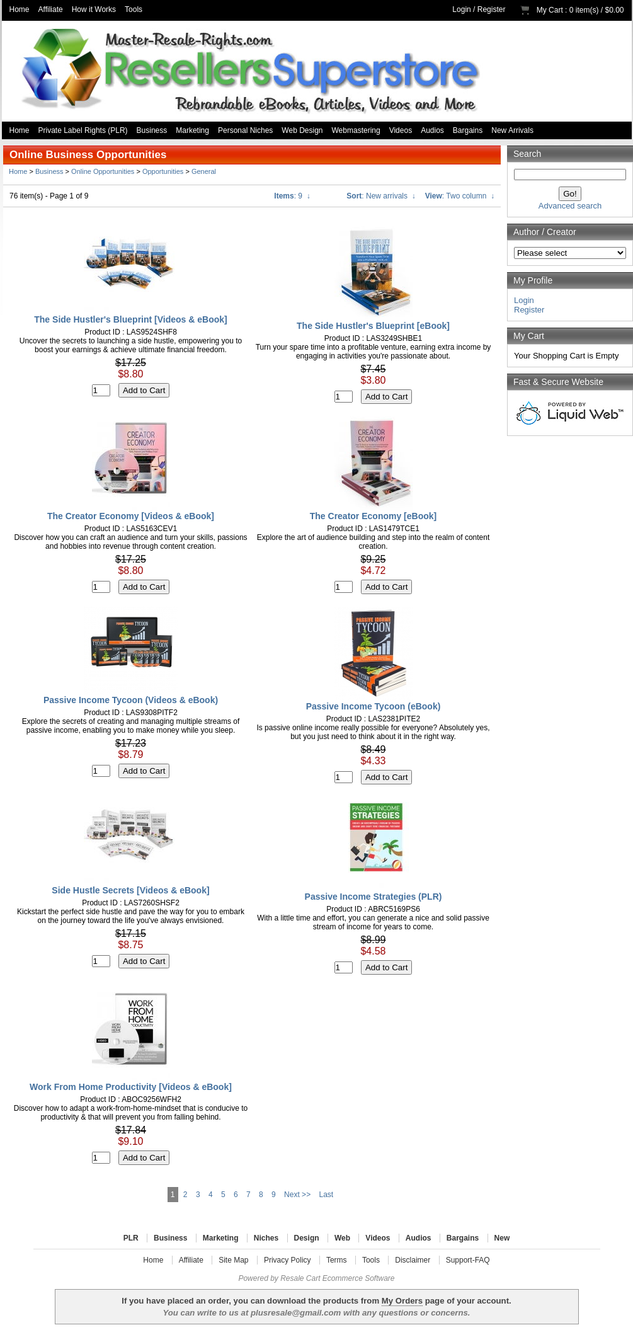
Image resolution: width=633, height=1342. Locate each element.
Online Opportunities (102, 171)
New (502, 1238)
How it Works (94, 9)
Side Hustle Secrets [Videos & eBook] (130, 890)
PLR (131, 1238)
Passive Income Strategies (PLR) (373, 897)
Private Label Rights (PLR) (83, 130)
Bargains (467, 130)
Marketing (192, 130)
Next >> (297, 1194)
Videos (400, 130)
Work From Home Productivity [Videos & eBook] (131, 1087)
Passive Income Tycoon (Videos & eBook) (130, 700)
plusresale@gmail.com (296, 1312)
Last (326, 1194)
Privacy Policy (287, 1260)
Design (306, 1238)
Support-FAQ (468, 1260)
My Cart (550, 10)
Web (342, 1238)
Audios (432, 130)
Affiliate (50, 9)
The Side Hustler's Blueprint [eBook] (373, 326)
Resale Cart (300, 1278)
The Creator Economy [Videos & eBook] (130, 516)
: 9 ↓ (292, 196)
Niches (266, 1238)
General (203, 171)
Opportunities (162, 171)
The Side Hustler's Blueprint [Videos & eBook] (130, 319)
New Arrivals (512, 130)
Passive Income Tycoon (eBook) (373, 706)
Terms (336, 1260)
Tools (133, 9)
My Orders (402, 1300)
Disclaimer (412, 1260)
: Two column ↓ (459, 196)
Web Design (302, 130)
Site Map (233, 1260)
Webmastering (356, 130)
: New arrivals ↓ (380, 196)
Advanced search (570, 205)
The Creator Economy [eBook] (373, 516)
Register (491, 9)
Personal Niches (245, 130)
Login (461, 9)
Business (152, 130)
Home (19, 9)
